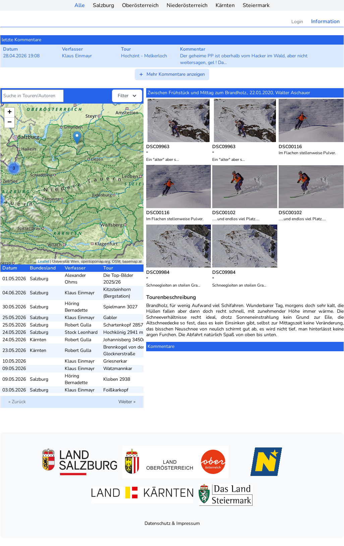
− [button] (9, 123)
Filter (128, 96)
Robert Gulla (78, 325)
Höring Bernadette (76, 306)
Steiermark (256, 5)
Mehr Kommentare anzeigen (171, 74)
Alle (79, 5)
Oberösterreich (140, 5)
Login (297, 21)
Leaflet (43, 261)
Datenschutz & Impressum (172, 523)
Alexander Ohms (75, 278)
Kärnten (225, 5)
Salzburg (103, 5)
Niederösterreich (187, 5)
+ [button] (9, 113)
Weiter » (126, 402)
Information (325, 21)
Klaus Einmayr (80, 293)
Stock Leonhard (81, 332)
